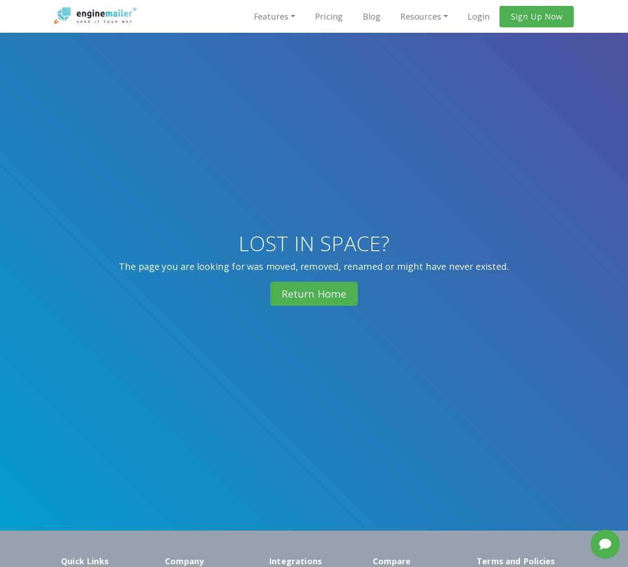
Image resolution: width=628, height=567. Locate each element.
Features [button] (270, 16)
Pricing (329, 16)
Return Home (314, 294)
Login (479, 16)
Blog (371, 16)
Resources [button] (420, 16)
